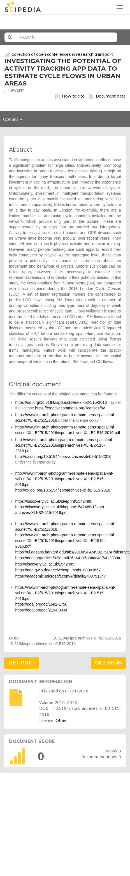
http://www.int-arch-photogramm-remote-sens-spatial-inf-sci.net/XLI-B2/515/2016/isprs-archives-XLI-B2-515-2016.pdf (64, 445)
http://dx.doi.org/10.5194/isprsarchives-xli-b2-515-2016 (62, 490)
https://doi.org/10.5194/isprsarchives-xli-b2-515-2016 (61, 402)
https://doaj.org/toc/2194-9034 (41, 610)
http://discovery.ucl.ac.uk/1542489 (44, 564)
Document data (107, 96)
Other (61, 720)
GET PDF (21, 663)
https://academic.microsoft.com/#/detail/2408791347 (60, 576)
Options (14, 120)
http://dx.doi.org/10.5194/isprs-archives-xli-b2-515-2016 (63, 456)
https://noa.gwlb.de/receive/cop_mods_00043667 (58, 570)
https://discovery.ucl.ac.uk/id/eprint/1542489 (53, 501)
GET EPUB (108, 663)
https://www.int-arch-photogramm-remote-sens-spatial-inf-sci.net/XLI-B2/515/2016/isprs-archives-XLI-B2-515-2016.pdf (65, 540)
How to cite (70, 96)
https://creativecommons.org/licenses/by (70, 408)
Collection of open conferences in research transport (62, 54)
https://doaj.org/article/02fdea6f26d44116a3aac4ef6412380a (67, 558)
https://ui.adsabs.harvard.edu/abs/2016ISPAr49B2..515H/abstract (72, 552)
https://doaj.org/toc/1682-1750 (41, 604)
